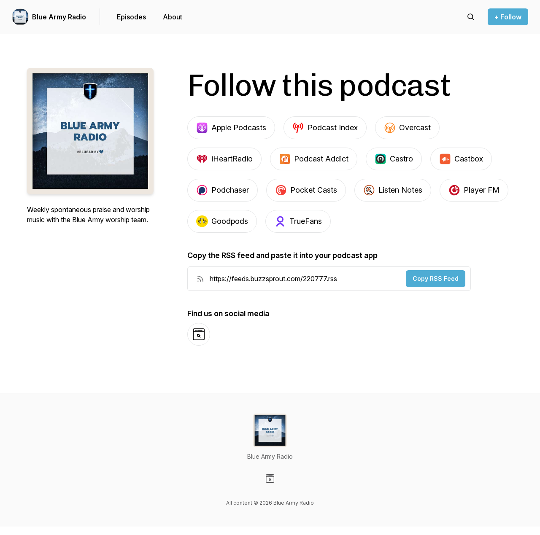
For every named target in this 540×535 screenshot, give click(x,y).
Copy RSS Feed (436, 278)
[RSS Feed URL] (200, 278)
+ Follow (507, 17)
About (172, 17)
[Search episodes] (470, 17)
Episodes (131, 17)
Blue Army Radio (59, 17)
